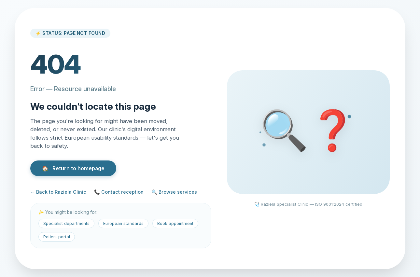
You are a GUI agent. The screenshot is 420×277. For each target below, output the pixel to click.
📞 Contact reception (119, 192)
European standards (123, 223)
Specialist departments (66, 223)
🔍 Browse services (174, 192)
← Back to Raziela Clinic (58, 192)
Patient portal (56, 236)
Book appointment (175, 223)
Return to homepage (73, 168)
